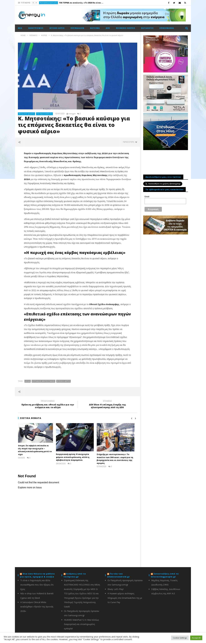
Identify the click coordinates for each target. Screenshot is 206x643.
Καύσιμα (95, 28)
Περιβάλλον (77, 28)
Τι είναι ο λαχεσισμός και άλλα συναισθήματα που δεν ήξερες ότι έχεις (37, 585)
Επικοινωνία (166, 28)
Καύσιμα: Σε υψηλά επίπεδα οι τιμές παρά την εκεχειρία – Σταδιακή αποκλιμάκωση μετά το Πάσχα (36, 450)
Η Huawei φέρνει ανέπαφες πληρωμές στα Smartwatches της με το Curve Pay (125, 598)
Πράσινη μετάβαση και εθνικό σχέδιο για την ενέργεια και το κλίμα (48, 405)
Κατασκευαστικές (48, 2)
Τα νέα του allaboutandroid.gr (118, 575)
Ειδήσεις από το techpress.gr (75, 575)
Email (147, 197)
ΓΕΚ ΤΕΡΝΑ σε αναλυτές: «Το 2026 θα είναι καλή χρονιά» (81, 2)
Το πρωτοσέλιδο (44, 114)
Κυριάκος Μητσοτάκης (43, 381)
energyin (72, 114)
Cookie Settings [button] (180, 637)
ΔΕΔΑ (27, 381)
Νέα (20, 28)
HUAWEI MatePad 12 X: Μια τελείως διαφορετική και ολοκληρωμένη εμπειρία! (81, 624)
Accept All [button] (196, 637)
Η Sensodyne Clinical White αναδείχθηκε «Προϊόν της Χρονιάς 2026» (36, 606)
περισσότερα (130, 142)
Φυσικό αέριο (57, 28)
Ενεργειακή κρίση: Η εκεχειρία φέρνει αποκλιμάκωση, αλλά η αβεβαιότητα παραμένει (75, 457)
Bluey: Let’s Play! (116, 589)
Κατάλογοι (147, 28)
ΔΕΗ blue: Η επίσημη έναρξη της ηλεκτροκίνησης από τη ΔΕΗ (107, 405)
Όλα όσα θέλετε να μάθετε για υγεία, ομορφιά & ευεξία (37, 575)
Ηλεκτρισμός (35, 28)
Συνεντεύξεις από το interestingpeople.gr (165, 575)
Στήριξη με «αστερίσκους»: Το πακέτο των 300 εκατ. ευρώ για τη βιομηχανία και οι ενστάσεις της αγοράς (117, 458)
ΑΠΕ (108, 28)
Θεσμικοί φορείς (125, 28)
